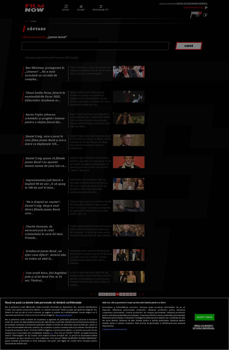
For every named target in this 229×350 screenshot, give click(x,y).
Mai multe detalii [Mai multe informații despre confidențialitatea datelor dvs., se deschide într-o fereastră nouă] (64, 315)
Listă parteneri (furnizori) (114, 329)
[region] (114, 324)
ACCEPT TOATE (204, 317)
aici (51, 333)
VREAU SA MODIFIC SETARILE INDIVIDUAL (203, 326)
